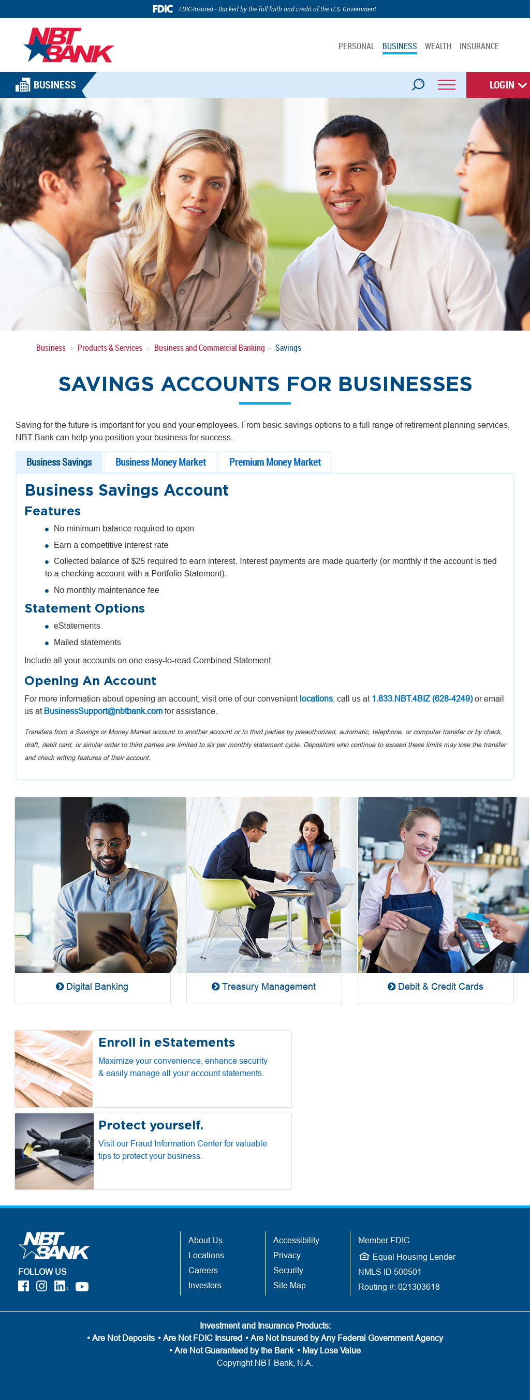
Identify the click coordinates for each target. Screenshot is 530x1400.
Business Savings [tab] (59, 462)
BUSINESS (399, 46)
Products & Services (110, 347)
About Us (205, 1240)
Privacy (287, 1255)
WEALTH (438, 46)
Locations (206, 1255)
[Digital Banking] (92, 900)
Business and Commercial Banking (209, 347)
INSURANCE (479, 46)
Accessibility (296, 1240)
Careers (203, 1270)
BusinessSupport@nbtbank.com (103, 711)
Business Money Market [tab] (160, 462)
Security (288, 1270)
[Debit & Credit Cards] (436, 900)
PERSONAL (356, 46)
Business (51, 347)
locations (316, 698)
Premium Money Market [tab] (275, 462)
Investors (205, 1285)
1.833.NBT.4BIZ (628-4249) (422, 698)
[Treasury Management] (264, 900)
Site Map (289, 1285)
